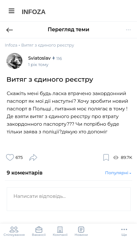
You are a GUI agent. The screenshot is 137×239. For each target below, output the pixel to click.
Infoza (33, 11)
